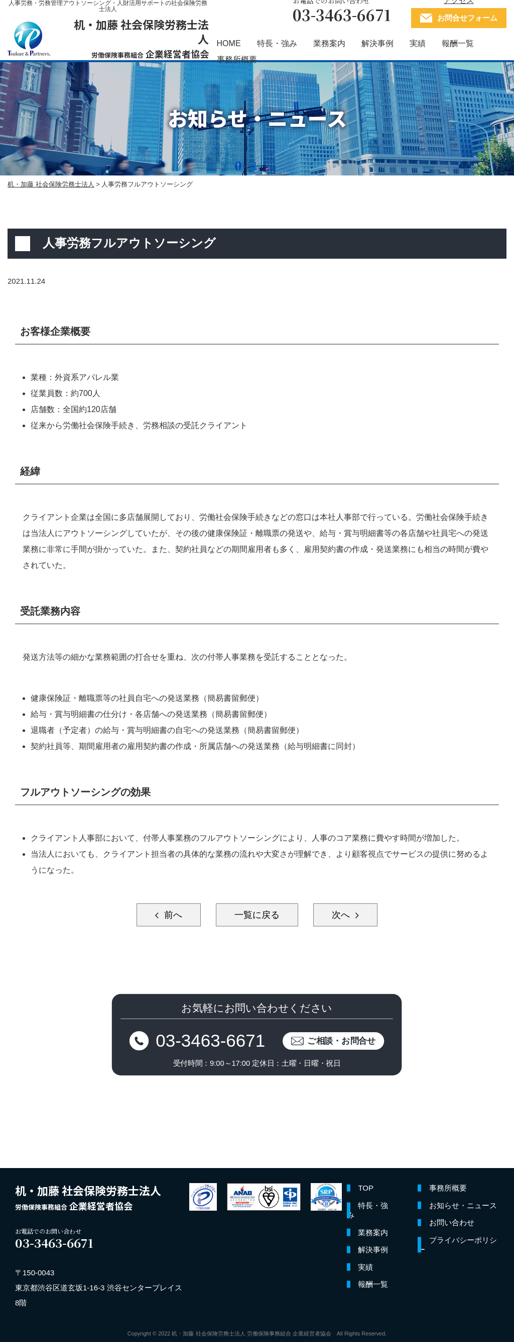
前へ (172, 915)
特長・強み (277, 43)
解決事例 (377, 43)
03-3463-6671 (211, 1041)
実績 (418, 43)
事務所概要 (237, 59)
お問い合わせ (451, 1223)
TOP (365, 1188)
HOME (229, 43)
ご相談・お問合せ (342, 1041)
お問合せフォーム (467, 18)
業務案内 (329, 43)
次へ (342, 915)
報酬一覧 (458, 43)
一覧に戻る (257, 915)
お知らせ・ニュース (463, 1205)
